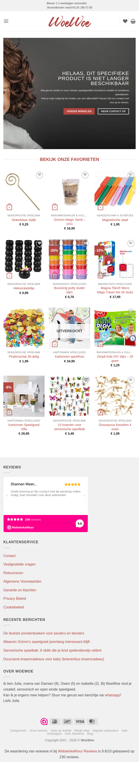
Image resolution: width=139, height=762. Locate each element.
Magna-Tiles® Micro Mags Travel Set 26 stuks (115, 290)
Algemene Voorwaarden (22, 581)
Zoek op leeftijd (61, 730)
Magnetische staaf (115, 220)
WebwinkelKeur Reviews (77, 751)
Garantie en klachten (19, 590)
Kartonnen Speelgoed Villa (23, 427)
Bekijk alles (82, 730)
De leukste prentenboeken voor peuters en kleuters (43, 633)
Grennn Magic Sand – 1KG (69, 222)
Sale (125, 730)
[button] (6, 21)
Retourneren (13, 573)
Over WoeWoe (74, 733)
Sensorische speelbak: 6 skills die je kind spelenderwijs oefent (52, 650)
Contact (9, 556)
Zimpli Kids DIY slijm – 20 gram (115, 359)
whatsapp (112, 695)
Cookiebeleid (13, 607)
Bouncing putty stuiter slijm (69, 290)
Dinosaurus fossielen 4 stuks (115, 427)
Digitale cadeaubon (106, 730)
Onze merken (38, 730)
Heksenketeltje (23, 288)
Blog (90, 733)
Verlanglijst (54, 733)
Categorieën (18, 730)
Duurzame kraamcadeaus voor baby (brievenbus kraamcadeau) (53, 659)
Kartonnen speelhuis (69, 356)
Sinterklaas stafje (24, 220)
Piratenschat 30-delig (24, 356)
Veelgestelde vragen (19, 564)
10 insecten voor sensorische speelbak (69, 427)
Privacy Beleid (14, 598)
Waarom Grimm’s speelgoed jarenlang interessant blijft (46, 642)
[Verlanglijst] (125, 21)
